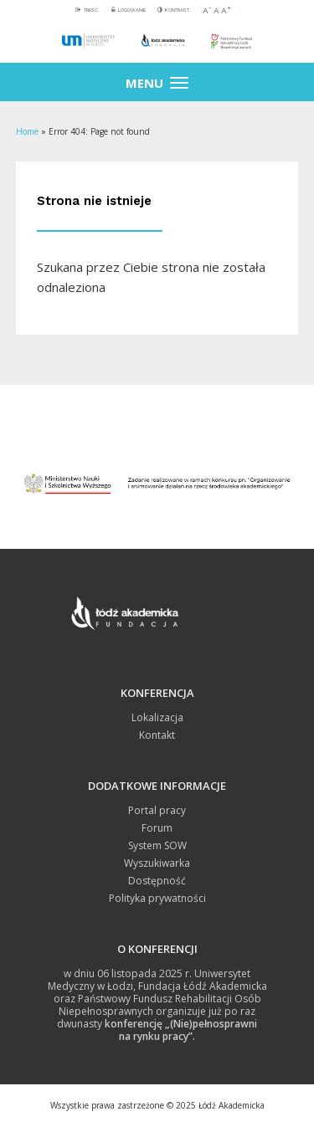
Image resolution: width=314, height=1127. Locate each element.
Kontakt (157, 735)
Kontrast (177, 10)
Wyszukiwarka (157, 863)
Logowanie (132, 10)
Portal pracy (157, 810)
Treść (91, 10)
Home (27, 131)
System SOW (157, 845)
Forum (157, 828)
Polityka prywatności (157, 898)
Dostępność (157, 880)
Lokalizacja (157, 717)
